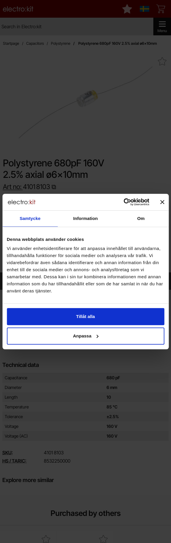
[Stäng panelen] (162, 202)
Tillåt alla (85, 316)
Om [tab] (141, 218)
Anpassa (86, 335)
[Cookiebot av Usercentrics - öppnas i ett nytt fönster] (123, 202)
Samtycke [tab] (30, 218)
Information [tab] (85, 218)
